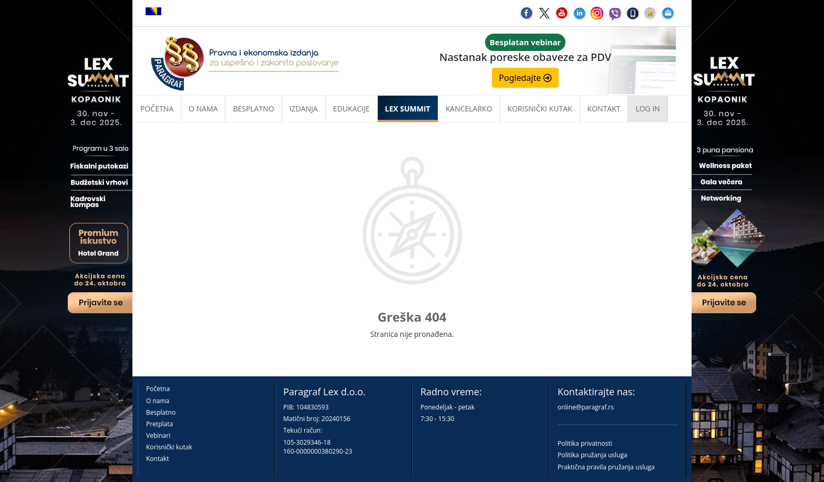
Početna (156, 109)
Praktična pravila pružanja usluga (606, 467)
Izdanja (304, 109)
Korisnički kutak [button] (540, 109)
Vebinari (158, 435)
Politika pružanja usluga (592, 454)
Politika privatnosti (585, 443)
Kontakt (157, 458)
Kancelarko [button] (469, 109)
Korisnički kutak (169, 447)
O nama (203, 109)
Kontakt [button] (604, 109)
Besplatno (253, 109)
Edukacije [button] (351, 109)
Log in (647, 109)
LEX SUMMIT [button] (407, 109)
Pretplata (159, 423)
